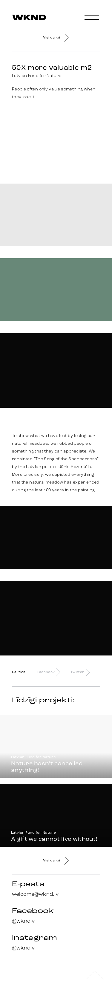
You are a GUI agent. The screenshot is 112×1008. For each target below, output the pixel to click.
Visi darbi (56, 38)
